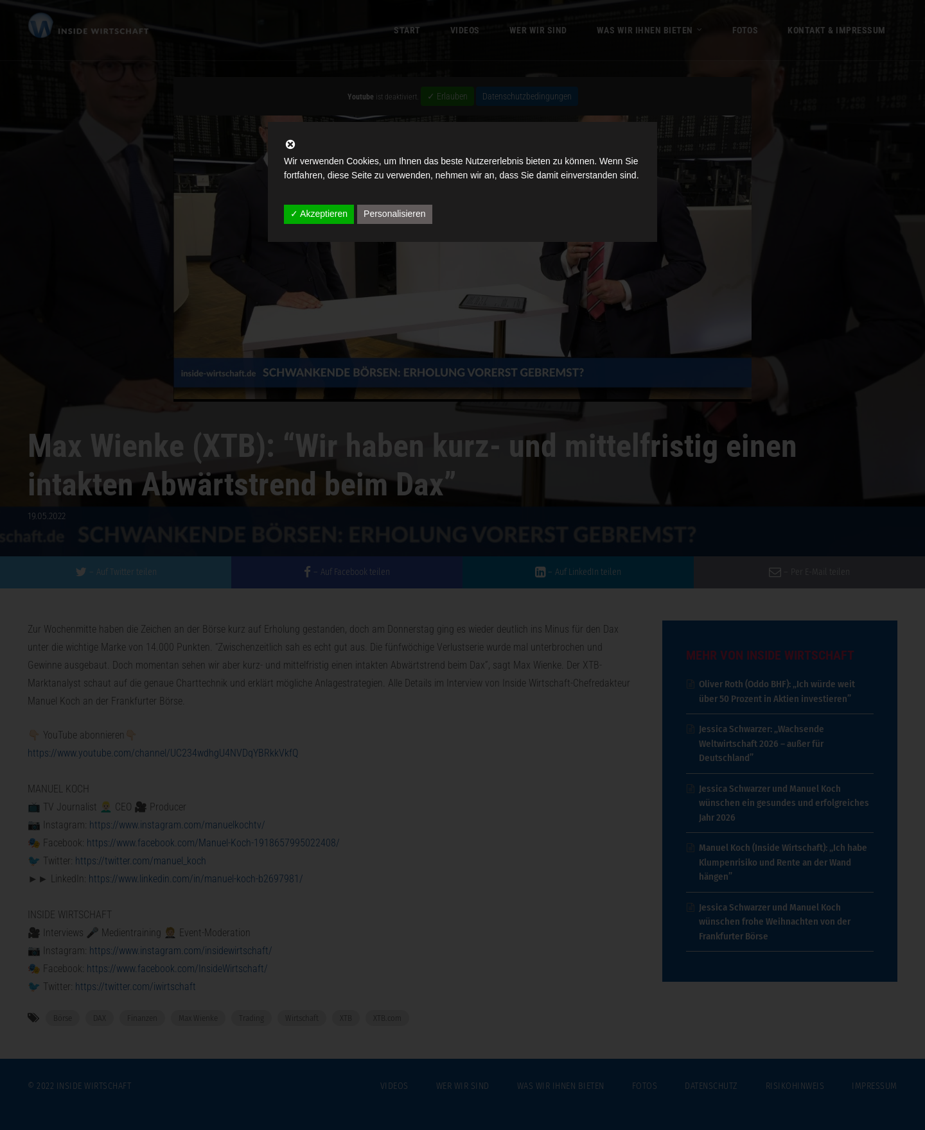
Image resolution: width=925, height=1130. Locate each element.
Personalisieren (395, 214)
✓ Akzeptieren (319, 214)
